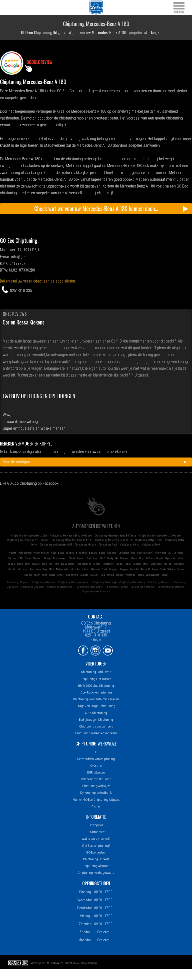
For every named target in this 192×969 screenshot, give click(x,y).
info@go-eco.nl (23, 256)
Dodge (47, 558)
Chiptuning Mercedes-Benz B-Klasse (115, 535)
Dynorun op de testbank (96, 792)
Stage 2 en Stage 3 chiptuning (96, 706)
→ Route (95, 640)
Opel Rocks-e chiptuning (96, 692)
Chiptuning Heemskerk (132, 582)
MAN (145, 564)
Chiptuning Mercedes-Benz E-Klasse (28, 540)
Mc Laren (23, 569)
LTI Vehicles (67, 564)
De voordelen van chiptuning (96, 759)
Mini (51, 569)
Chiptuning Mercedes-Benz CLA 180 (72, 540)
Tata (102, 574)
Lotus (127, 564)
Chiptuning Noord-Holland (96, 591)
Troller (119, 574)
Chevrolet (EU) (126, 552)
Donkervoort (59, 558)
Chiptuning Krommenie (89, 586)
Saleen (171, 569)
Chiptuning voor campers (96, 726)
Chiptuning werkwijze (96, 786)
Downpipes (96, 825)
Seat (44, 574)
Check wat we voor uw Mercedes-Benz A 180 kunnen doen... (96, 208)
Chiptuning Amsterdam (171, 586)
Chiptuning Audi (108, 544)
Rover (155, 569)
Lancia (96, 564)
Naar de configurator (19, 462)
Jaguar (36, 564)
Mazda (12, 569)
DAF (20, 558)
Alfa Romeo (25, 552)
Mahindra (156, 564)
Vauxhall (130, 574)
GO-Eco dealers (96, 852)
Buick (102, 552)
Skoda (52, 574)
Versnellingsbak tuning (96, 779)
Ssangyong (72, 574)
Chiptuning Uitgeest (18, 582)
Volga (141, 574)
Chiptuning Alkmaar (43, 582)
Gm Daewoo (122, 558)
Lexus (119, 564)
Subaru (84, 574)
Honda (159, 558)
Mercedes (35, 569)
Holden (150, 558)
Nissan (95, 569)
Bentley (70, 552)
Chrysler (178, 552)
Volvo (165, 574)
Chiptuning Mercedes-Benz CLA (29, 535)
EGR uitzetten (96, 772)
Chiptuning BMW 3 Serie (148, 540)
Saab (163, 569)
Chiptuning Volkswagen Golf (56, 544)
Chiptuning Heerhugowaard (73, 582)
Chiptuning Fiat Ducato (96, 679)
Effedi (71, 558)
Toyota (110, 574)
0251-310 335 (21, 290)
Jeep (44, 564)
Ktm (56, 564)
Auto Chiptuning (96, 713)
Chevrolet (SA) (145, 552)
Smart (61, 574)
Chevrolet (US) (163, 552)
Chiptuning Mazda (85, 544)
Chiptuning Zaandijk (32, 586)
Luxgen (137, 564)
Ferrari (80, 558)
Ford (95, 558)
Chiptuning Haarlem (159, 582)
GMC (102, 558)
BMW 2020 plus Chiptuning (96, 686)
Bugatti (93, 552)
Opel (104, 569)
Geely (110, 558)
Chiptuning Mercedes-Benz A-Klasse (71, 535)
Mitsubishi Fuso (79, 569)
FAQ (96, 752)
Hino (141, 558)
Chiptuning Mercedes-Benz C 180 (113, 540)
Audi (53, 552)
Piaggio (124, 569)
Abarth (12, 552)
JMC (27, 564)
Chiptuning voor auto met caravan (96, 699)
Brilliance (81, 552)
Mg (45, 569)
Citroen (12, 558)
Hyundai (170, 558)
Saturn (180, 569)
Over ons (96, 766)
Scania (28, 574)
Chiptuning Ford (151, 544)
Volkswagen (153, 574)
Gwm (134, 558)
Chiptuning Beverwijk (104, 582)
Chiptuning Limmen (117, 586)
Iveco (20, 564)
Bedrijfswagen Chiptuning (96, 720)
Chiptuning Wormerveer (60, 586)
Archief (96, 806)
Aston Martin (41, 552)
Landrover (108, 564)
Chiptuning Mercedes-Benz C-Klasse (160, 535)
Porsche (134, 569)
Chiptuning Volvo (129, 544)
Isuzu (11, 564)
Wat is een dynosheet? (96, 838)
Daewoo (37, 558)
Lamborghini (83, 564)
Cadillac (111, 552)
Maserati (179, 564)
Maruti (168, 564)
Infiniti (180, 558)
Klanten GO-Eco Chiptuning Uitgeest (96, 800)
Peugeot (113, 569)
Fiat (88, 558)
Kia (50, 564)
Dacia (27, 558)
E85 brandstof (96, 832)
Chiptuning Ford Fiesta (96, 672)
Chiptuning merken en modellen (96, 733)
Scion (37, 574)
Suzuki (94, 574)
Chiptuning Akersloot (142, 586)
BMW (61, 552)
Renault (145, 569)
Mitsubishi (62, 569)
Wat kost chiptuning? (96, 846)
